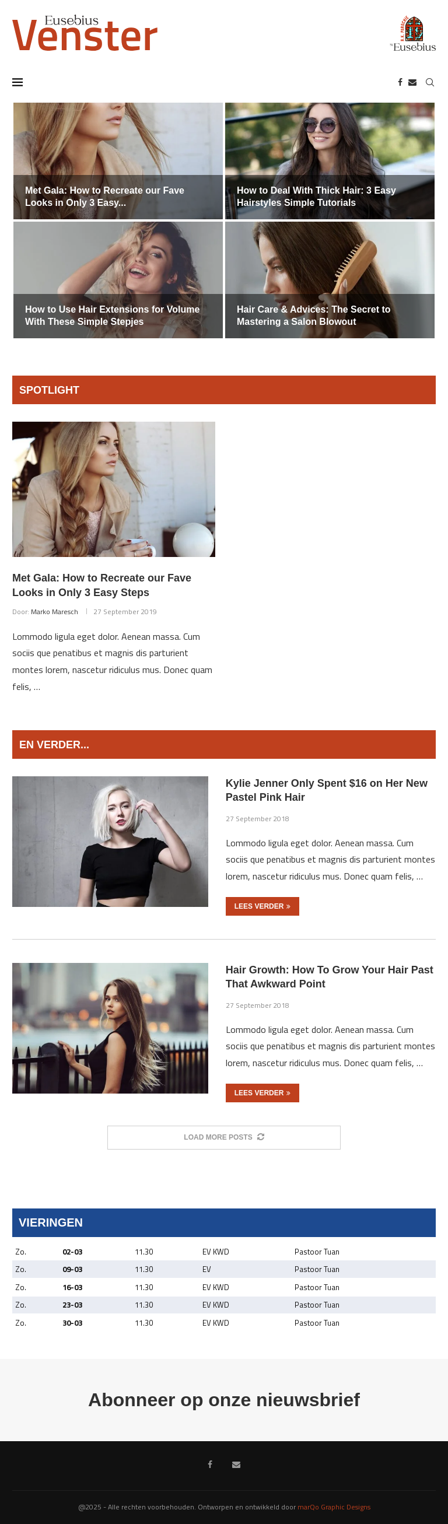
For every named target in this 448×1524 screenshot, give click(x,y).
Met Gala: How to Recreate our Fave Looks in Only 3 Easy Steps (101, 585)
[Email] (412, 82)
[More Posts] (224, 1138)
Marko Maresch (54, 611)
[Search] (430, 82)
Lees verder (263, 906)
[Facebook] (400, 82)
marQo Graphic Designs (334, 1506)
